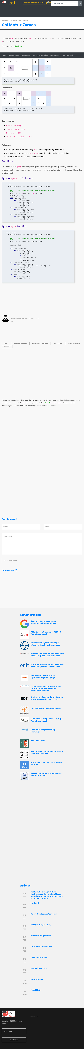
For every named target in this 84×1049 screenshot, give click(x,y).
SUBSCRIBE (14, 1040)
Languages (14, 55)
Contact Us (34, 1016)
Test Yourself (67, 55)
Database (26, 55)
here (24, 403)
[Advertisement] (42, 299)
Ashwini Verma (17, 318)
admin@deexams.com (52, 403)
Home (5, 55)
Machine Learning (40, 55)
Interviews (54, 55)
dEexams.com (51, 400)
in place (18, 46)
